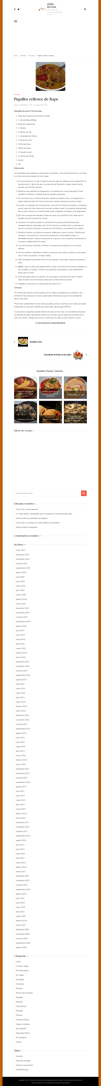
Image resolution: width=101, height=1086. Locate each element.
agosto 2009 (21, 947)
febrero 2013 (21, 760)
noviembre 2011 (22, 826)
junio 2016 (20, 581)
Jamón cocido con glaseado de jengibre (31, 518)
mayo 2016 (20, 585)
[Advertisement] (50, 38)
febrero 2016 (21, 599)
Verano (19, 1042)
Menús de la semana (24, 992)
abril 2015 (20, 643)
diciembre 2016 (22, 554)
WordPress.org (22, 1069)
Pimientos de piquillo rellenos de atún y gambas (25, 393)
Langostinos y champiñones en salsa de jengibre (75, 418)
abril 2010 (20, 911)
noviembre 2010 (22, 880)
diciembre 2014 (22, 661)
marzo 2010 (21, 916)
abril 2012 (20, 804)
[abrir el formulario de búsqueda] (85, 9)
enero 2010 (21, 925)
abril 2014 (20, 697)
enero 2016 (21, 603)
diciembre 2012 (22, 768)
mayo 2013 (20, 746)
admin (16, 105)
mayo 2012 (20, 800)
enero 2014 (21, 710)
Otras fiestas (21, 1006)
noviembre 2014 (22, 666)
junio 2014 (20, 688)
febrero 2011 (21, 867)
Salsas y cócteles (23, 1024)
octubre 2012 (21, 777)
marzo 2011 (21, 862)
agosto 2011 (21, 840)
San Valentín (21, 1028)
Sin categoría (21, 1037)
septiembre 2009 (23, 942)
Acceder (19, 1056)
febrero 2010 (21, 920)
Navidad (19, 997)
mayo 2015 (20, 639)
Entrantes (20, 983)
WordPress (50, 1083)
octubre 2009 (21, 938)
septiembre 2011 (23, 835)
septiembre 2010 (23, 889)
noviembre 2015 (22, 612)
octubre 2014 (21, 670)
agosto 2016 (21, 572)
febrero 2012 (21, 813)
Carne (18, 961)
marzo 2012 (21, 809)
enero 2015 (21, 657)
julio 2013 (20, 737)
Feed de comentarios (24, 1065)
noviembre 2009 (22, 934)
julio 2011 (20, 844)
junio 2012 (20, 795)
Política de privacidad (62, 1083)
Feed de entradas (23, 1060)
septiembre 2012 (23, 782)
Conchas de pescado (50, 419)
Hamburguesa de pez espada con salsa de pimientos (50, 393)
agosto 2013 (21, 733)
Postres (19, 1015)
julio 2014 (20, 684)
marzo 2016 (21, 594)
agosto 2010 (21, 893)
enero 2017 (21, 550)
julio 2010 (20, 898)
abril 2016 (20, 590)
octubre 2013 (21, 724)
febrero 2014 (21, 706)
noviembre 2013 (22, 719)
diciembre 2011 (22, 822)
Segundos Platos (23, 1033)
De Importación (22, 970)
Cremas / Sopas (22, 966)
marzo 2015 (21, 648)
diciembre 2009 (22, 929)
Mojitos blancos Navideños (26, 527)
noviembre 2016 (22, 559)
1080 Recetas (51, 5)
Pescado (17, 94)
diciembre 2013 (22, 715)
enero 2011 (21, 871)
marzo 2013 (21, 755)
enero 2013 (21, 764)
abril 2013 (20, 751)
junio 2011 (20, 849)
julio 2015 (20, 630)
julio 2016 (20, 576)
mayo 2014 (20, 693)
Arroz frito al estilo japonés (27, 509)
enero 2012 (21, 818)
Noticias (19, 1001)
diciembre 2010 (22, 876)
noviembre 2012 (22, 773)
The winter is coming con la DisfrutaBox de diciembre (37, 522)
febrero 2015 (21, 652)
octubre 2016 (21, 563)
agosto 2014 (21, 679)
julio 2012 (20, 791)
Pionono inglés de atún (75, 395)
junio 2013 (20, 742)
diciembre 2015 (22, 608)
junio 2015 (20, 634)
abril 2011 (20, 858)
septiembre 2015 (23, 621)
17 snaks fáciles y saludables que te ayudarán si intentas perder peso (44, 513)
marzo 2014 (21, 701)
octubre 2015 (21, 617)
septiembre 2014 (23, 675)
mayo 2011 (20, 853)
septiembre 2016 (23, 568)
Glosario (19, 988)
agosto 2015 (21, 626)
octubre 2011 (21, 831)
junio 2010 (20, 902)
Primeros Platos (22, 1019)
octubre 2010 (21, 884)
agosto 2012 (21, 786)
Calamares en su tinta (25, 419)
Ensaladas (20, 979)
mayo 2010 (20, 907)
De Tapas (20, 975)
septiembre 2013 (23, 728)
